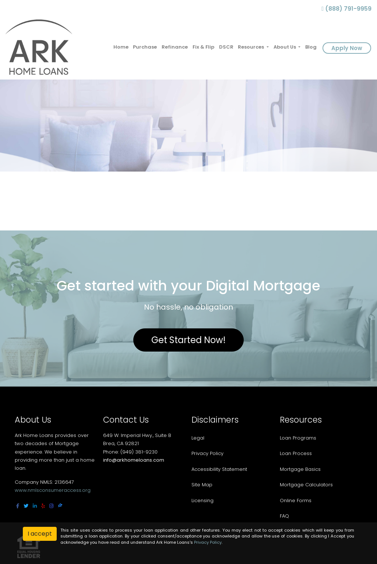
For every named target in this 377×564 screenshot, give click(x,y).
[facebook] (17, 506)
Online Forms (295, 500)
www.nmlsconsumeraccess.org (53, 490)
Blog (311, 46)
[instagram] (51, 506)
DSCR (226, 46)
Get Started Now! (188, 340)
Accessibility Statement (219, 469)
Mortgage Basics (300, 469)
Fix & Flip (203, 46)
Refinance (175, 46)
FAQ (284, 515)
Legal (197, 437)
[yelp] (43, 506)
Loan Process (296, 453)
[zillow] (60, 506)
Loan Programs (298, 437)
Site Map (201, 484)
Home (120, 46)
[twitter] (26, 506)
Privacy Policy (207, 453)
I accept (40, 533)
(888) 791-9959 (346, 8)
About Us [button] (285, 46)
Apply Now (346, 48)
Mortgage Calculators (306, 484)
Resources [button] (251, 46)
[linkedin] (35, 506)
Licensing (202, 500)
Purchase (145, 46)
